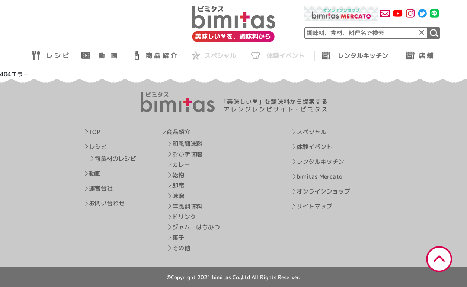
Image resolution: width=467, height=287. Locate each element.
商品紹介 (179, 131)
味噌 (178, 195)
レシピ (98, 146)
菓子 (178, 237)
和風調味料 (187, 143)
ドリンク (184, 216)
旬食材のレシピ (115, 158)
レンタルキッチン (320, 161)
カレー (181, 164)
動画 (95, 173)
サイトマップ (314, 206)
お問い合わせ (107, 203)
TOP (94, 131)
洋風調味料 (187, 206)
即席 (178, 185)
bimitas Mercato (319, 176)
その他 (181, 247)
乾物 (178, 174)
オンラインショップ (323, 191)
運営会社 (101, 188)
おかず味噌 (187, 154)
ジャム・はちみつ (196, 227)
